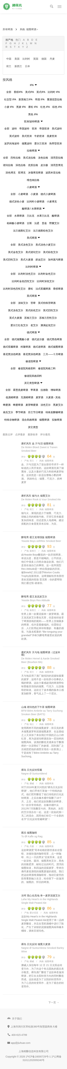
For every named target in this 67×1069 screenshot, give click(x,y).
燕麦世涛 (52, 136)
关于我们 (17, 1018)
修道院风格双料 (27, 368)
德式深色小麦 (16, 201)
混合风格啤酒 (29, 419)
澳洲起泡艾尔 (48, 325)
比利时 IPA (54, 92)
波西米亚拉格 (53, 172)
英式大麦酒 (15, 317)
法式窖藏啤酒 (43, 288)
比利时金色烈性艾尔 (23, 281)
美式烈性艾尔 (10, 259)
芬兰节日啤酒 (35, 412)
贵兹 (44, 223)
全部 (8, 92)
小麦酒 (34, 194)
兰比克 (30, 215)
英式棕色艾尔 (33, 310)
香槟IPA (18, 92)
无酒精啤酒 (27, 397)
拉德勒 (44, 389)
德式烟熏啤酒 (55, 346)
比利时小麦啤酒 (35, 201)
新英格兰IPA (26, 99)
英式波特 (14, 136)
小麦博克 (52, 201)
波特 (14, 128)
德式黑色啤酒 (54, 339)
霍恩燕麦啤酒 (20, 389)
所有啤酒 (8, 29)
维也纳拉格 (33, 180)
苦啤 (33, 302)
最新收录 (33, 434)
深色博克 (11, 172)
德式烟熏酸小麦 (20, 339)
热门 (18, 39)
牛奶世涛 (39, 136)
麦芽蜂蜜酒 (32, 404)
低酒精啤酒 (12, 397)
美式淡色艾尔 (25, 244)
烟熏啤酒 (32, 29)
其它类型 (33, 427)
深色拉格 (21, 165)
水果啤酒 (19, 215)
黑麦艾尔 (58, 404)
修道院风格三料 (47, 368)
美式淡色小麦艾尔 (46, 244)
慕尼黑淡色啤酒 (12, 354)
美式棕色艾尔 (50, 252)
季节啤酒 (21, 412)
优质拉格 (33, 165)
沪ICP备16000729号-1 (38, 1056)
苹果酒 (34, 389)
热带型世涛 (55, 143)
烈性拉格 (16, 157)
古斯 (29, 223)
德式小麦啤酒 (48, 194)
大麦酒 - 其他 (53, 397)
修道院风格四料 (33, 375)
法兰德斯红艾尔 (22, 230)
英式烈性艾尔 (50, 310)
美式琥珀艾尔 (33, 252)
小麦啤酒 (23, 194)
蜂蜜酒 (7, 404)
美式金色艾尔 (15, 252)
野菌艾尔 (54, 223)
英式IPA (40, 92)
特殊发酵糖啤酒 (54, 412)
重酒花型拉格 (54, 99)
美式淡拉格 (29, 157)
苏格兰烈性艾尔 (48, 317)
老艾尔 (34, 325)
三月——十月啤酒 (53, 354)
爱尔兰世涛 (40, 143)
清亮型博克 (57, 165)
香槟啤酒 (58, 288)
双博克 (22, 172)
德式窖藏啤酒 (10, 346)
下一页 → (53, 1002)
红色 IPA (45, 106)
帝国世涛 (44, 128)
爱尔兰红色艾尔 (19, 325)
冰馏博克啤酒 (35, 172)
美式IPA (29, 92)
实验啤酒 (57, 419)
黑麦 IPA (21, 106)
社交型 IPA (10, 99)
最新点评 (8, 434)
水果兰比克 (43, 215)
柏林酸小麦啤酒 (15, 223)
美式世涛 (27, 136)
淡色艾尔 (46, 404)
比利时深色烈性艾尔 (14, 288)
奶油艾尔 (41, 259)
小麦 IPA (9, 106)
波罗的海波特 (11, 143)
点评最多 (20, 434)
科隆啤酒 (26, 346)
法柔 (36, 223)
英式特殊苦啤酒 (47, 302)
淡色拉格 (43, 157)
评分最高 (45, 434)
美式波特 (57, 128)
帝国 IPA (39, 99)
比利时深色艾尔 (45, 281)
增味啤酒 (56, 389)
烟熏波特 (27, 143)
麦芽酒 (39, 397)
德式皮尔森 (38, 339)
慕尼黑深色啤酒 (32, 354)
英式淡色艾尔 (15, 310)
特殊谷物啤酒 (11, 419)
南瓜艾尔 (8, 412)
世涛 (34, 128)
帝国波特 (24, 128)
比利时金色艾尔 (47, 273)
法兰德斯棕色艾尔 (43, 230)
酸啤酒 (55, 215)
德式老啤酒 (39, 346)
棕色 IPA (57, 106)
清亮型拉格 (57, 157)
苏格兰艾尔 (30, 317)
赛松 (30, 288)
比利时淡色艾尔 (27, 273)
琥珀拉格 (8, 165)
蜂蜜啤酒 (18, 404)
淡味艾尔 (23, 302)
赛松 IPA (33, 106)
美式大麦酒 (27, 259)
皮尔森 (44, 165)
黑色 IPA (33, 114)
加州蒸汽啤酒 (55, 259)
